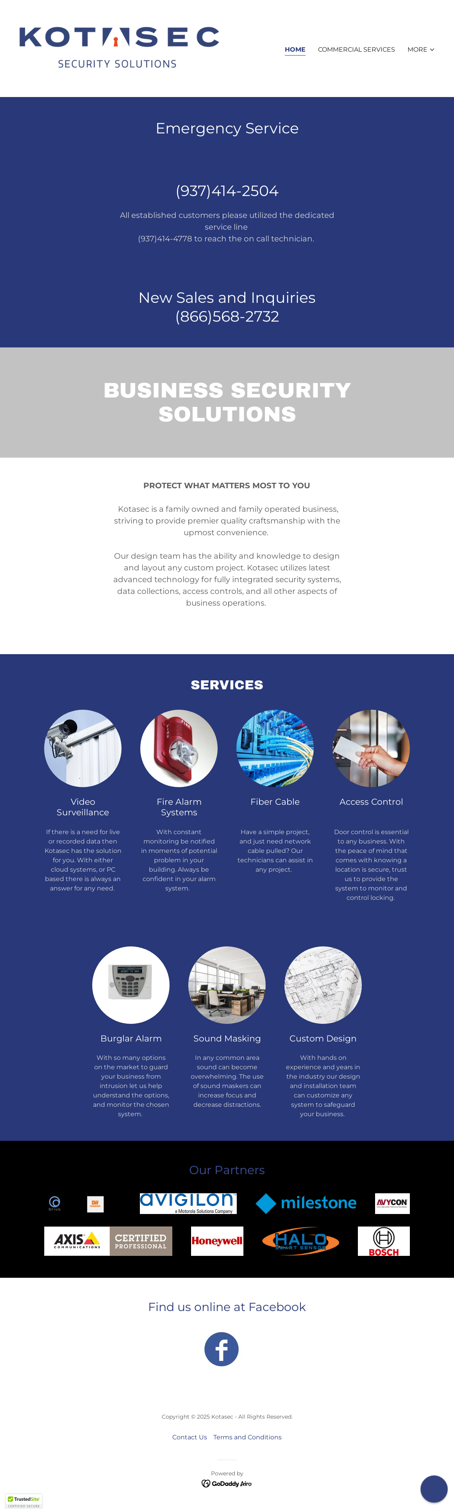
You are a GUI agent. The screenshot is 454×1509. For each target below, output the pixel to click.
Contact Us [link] (189, 1437)
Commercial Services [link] (356, 49)
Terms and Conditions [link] (247, 1437)
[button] (421, 49)
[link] (120, 48)
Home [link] (295, 49)
